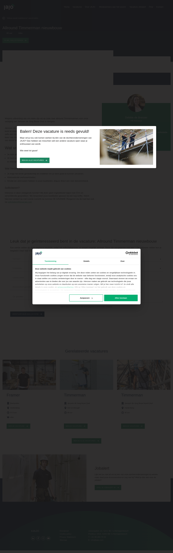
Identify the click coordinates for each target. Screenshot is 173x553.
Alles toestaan (121, 298)
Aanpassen (86, 298)
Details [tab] (86, 261)
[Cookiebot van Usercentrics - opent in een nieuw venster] (127, 253)
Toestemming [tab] (50, 261)
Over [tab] (122, 261)
